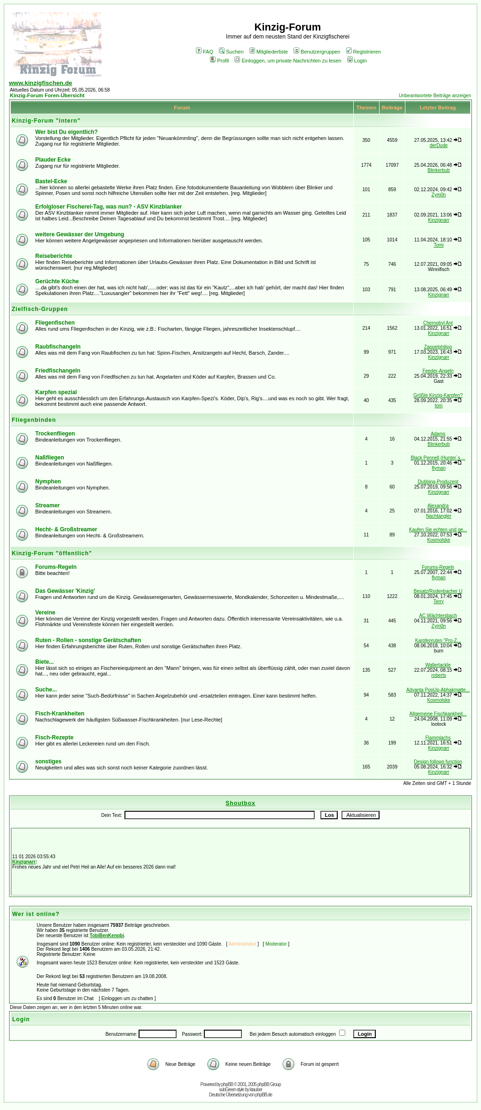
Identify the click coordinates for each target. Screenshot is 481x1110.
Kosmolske (438, 540)
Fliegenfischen (55, 322)
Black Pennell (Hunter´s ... (438, 457)
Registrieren (363, 51)
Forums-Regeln (56, 567)
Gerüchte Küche (57, 281)
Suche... (46, 689)
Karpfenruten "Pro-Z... (438, 640)
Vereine (45, 612)
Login (357, 60)
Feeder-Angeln (437, 370)
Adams (438, 433)
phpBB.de (263, 1094)
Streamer (47, 505)
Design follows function (438, 761)
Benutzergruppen (317, 51)
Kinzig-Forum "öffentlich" (52, 553)
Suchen (231, 51)
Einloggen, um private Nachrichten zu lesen (287, 60)
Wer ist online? (36, 914)
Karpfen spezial (56, 392)
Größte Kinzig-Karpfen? (438, 395)
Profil (219, 60)
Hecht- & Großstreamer (66, 529)
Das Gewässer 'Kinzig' (65, 591)
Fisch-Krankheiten (60, 713)
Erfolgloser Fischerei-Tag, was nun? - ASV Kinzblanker (108, 206)
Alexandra (438, 505)
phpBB (227, 1084)
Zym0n (439, 194)
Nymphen (48, 481)
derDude (439, 145)
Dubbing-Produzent (438, 481)
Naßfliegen (49, 457)
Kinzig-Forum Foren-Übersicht (47, 95)
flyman (438, 468)
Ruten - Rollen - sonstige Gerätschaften (88, 640)
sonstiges (48, 761)
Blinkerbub (438, 170)
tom (439, 405)
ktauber (256, 1089)
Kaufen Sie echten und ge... (438, 529)
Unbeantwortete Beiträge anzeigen (435, 95)
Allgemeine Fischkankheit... (438, 713)
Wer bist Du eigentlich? (66, 132)
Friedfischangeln (57, 370)
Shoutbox (240, 803)
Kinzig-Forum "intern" (46, 120)
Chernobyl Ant (438, 323)
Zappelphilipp (438, 346)
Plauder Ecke (52, 159)
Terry (439, 601)
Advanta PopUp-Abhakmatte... (438, 689)
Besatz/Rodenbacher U (438, 591)
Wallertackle (437, 665)
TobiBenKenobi (107, 935)
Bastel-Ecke (51, 181)
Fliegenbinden (34, 420)
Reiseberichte (53, 256)
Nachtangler (438, 516)
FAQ (204, 51)
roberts (438, 675)
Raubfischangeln (58, 346)
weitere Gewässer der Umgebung (79, 234)
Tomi (438, 245)
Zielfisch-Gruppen (40, 309)
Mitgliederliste (268, 51)
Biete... (44, 662)
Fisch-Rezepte (54, 737)
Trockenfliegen (55, 433)
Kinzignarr (438, 220)
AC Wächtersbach (438, 615)
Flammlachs (438, 737)
